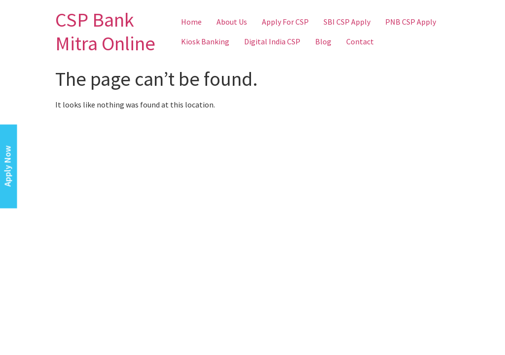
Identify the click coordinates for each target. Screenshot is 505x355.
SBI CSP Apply (347, 22)
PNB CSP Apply (410, 22)
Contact (360, 41)
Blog (323, 41)
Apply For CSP (285, 22)
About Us (231, 22)
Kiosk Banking (205, 41)
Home (191, 22)
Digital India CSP (272, 41)
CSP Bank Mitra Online (105, 31)
